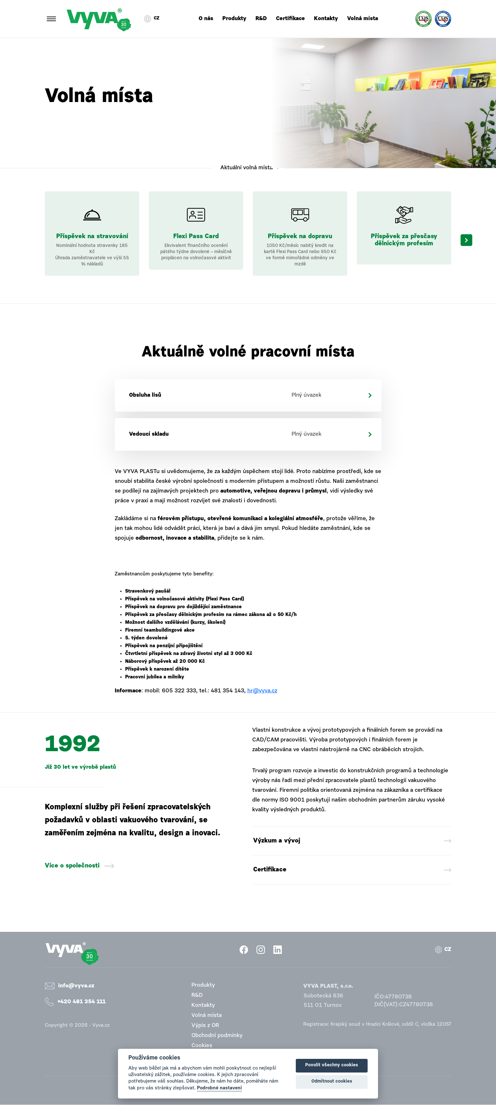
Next (466, 240)
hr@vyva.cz (262, 691)
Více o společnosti (72, 866)
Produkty (234, 18)
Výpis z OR (205, 1026)
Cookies (201, 1046)
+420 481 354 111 (82, 1002)
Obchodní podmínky (216, 1036)
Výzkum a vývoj (277, 841)
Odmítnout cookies (331, 1081)
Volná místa (362, 18)
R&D (261, 18)
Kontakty (326, 18)
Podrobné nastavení (219, 1088)
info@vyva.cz (76, 986)
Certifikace (290, 18)
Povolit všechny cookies (331, 1065)
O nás (206, 18)
